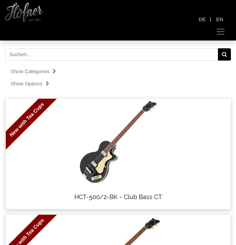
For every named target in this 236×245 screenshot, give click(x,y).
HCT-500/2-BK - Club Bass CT (118, 196)
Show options (30, 83)
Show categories (33, 71)
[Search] (224, 54)
